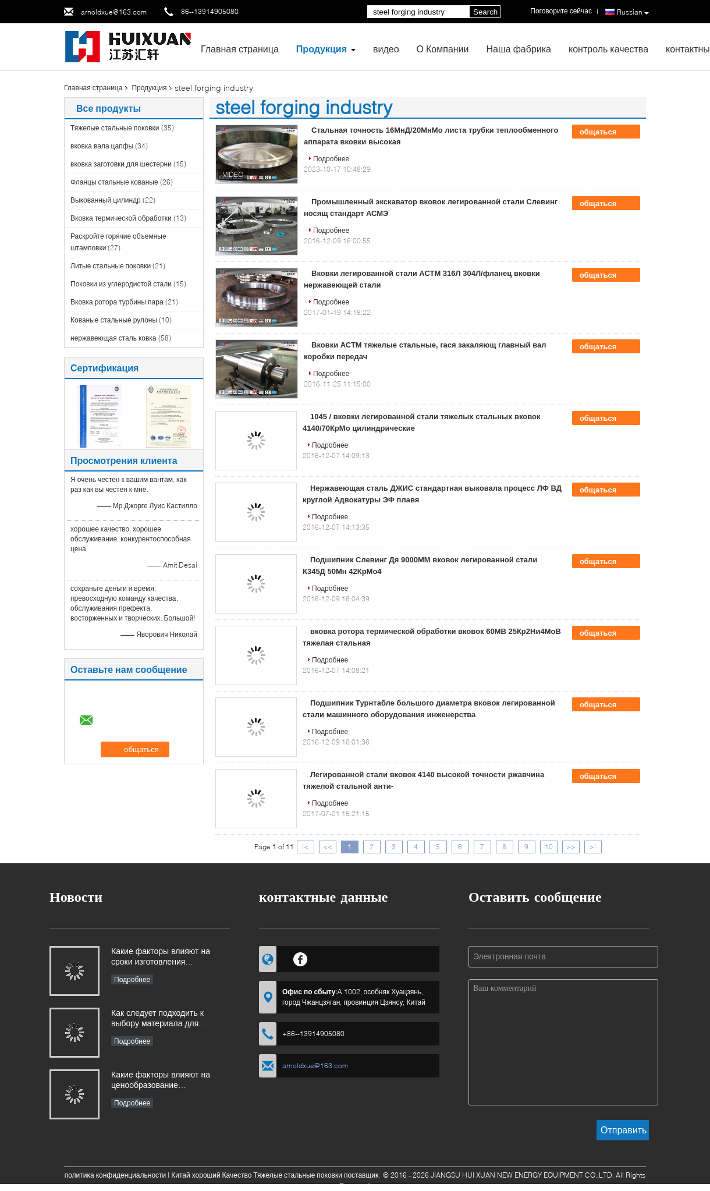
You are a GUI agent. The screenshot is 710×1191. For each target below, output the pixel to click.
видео (386, 48)
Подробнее (331, 158)
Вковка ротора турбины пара (117, 301)
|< (305, 846)
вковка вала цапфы (101, 145)
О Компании (443, 48)
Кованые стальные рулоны (113, 320)
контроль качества (608, 48)
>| (593, 846)
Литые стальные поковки (110, 265)
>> (571, 846)
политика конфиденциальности (115, 1175)
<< (327, 846)
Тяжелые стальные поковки (114, 127)
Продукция (321, 48)
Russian (633, 12)
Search (485, 12)
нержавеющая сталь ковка (113, 338)
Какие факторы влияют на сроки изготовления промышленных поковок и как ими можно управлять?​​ (167, 957)
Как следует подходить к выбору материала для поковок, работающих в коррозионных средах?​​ (157, 1019)
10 (549, 846)
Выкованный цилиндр (105, 200)
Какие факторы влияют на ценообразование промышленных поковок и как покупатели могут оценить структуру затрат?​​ (167, 1080)
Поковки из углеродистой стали (121, 283)
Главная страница (240, 48)
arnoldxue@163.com (114, 12)
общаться (606, 132)
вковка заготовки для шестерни (121, 163)
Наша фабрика (518, 48)
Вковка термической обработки (121, 218)
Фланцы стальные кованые (114, 182)
